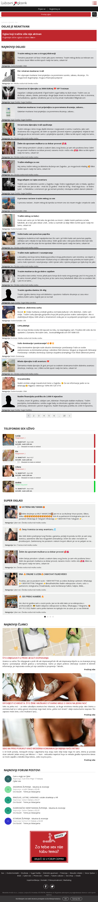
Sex (32, 37)
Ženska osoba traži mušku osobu (26, 138)
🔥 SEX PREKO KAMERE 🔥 (31, 596)
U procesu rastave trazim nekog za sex (36, 198)
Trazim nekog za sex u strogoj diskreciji (36, 53)
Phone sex (38, 876)
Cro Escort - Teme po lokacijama (26, 791)
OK (65, 899)
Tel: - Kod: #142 (24, 490)
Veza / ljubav (90, 873)
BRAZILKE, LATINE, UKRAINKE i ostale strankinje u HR (35, 797)
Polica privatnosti (55, 880)
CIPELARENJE (23, 325)
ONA (25, 66)
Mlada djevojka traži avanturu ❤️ (33, 361)
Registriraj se (54, 9)
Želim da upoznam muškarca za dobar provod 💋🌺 (42, 143)
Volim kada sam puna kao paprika (33, 234)
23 (64, 415)
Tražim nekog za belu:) (28, 216)
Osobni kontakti (16, 66)
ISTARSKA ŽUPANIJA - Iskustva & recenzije (30, 818)
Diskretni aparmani (50, 873)
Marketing (67, 880)
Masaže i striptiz (76, 873)
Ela (16, 451)
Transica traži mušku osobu (27, 545)
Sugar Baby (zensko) (28, 303)
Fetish (13, 356)
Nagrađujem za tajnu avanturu (32, 179)
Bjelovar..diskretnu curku (29, 307)
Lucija (17, 436)
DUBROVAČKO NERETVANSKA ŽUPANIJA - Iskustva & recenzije (39, 808)
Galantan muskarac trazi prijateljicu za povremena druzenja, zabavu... (50, 107)
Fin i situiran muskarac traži (30, 71)
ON (24, 321)
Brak (19, 876)
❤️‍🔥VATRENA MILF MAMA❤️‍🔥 (32, 507)
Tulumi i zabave (57, 876)
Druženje (14, 338)
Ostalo (78, 876)
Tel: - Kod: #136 (24, 443)
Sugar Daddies (26, 102)
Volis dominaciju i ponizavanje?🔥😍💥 (35, 343)
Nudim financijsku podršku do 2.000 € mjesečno (40, 396)
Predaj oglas (46, 14)
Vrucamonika (23, 379)
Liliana (18, 467)
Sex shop (69, 876)
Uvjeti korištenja (33, 880)
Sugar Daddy (15, 102)
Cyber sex (17, 523)
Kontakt (44, 880)
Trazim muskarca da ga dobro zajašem (35, 271)
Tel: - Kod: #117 (24, 459)
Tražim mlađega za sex (28, 162)
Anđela (18, 483)
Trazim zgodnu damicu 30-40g (31, 290)
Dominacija (20, 356)
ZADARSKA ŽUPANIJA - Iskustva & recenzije (31, 787)
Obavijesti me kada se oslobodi (31, 446)
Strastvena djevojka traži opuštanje (34, 124)
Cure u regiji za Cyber (21, 776)
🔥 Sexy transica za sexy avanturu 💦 (37, 529)
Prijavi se (41, 9)
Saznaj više (76, 899)
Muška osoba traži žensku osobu (26, 83)
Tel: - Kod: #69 (24, 474)
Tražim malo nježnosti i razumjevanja (35, 252)
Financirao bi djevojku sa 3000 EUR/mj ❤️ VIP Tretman (43, 88)
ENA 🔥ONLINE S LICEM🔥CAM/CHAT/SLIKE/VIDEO (43, 574)
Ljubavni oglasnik (7, 22)
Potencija (64, 873)
